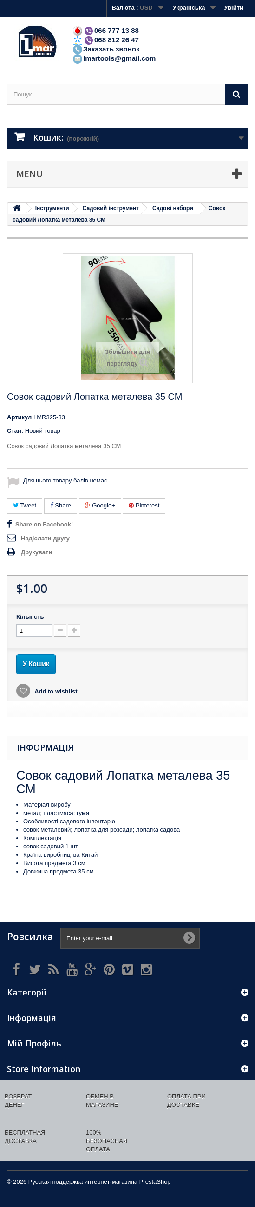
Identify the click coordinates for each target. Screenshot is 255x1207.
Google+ (100, 505)
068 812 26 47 (105, 40)
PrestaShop (155, 1181)
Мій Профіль (34, 1043)
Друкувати (36, 552)
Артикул (19, 417)
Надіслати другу (45, 538)
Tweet (24, 505)
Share (60, 505)
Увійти (233, 7)
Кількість (30, 616)
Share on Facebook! (44, 524)
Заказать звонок (105, 49)
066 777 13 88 (105, 30)
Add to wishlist (55, 691)
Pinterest (144, 505)
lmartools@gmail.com (114, 58)
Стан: (15, 430)
